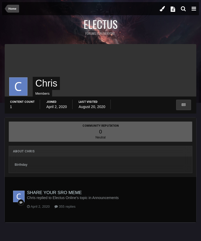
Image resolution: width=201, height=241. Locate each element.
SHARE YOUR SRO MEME (54, 192)
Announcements (105, 198)
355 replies (64, 206)
